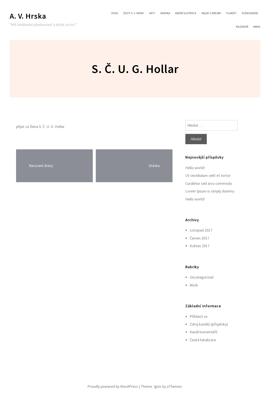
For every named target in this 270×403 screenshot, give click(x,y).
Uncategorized (201, 277)
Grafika (165, 13)
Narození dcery (41, 165)
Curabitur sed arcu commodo (208, 183)
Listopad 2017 (201, 230)
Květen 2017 (200, 245)
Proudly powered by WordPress (112, 386)
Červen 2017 (199, 238)
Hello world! (195, 167)
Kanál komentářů (204, 331)
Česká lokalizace (203, 339)
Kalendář (242, 27)
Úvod (114, 13)
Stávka (154, 165)
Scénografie (250, 13)
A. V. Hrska (28, 16)
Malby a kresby (211, 13)
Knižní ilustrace (185, 13)
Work (194, 285)
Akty (152, 13)
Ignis (157, 386)
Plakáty (231, 13)
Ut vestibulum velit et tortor (208, 175)
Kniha (256, 27)
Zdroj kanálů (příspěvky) (209, 324)
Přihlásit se (198, 316)
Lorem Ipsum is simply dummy (209, 191)
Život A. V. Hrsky (133, 13)
